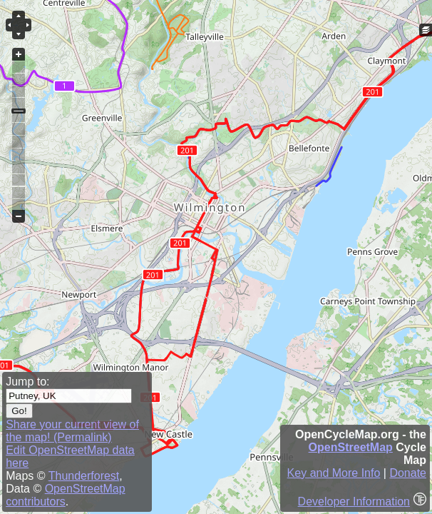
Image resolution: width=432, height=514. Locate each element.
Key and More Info (334, 473)
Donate (407, 473)
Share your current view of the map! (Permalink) (72, 430)
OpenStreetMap (351, 447)
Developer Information (354, 501)
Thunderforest (84, 476)
